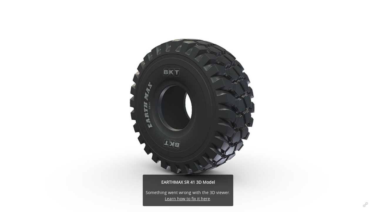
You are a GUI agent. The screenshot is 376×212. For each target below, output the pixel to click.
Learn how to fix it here (187, 198)
